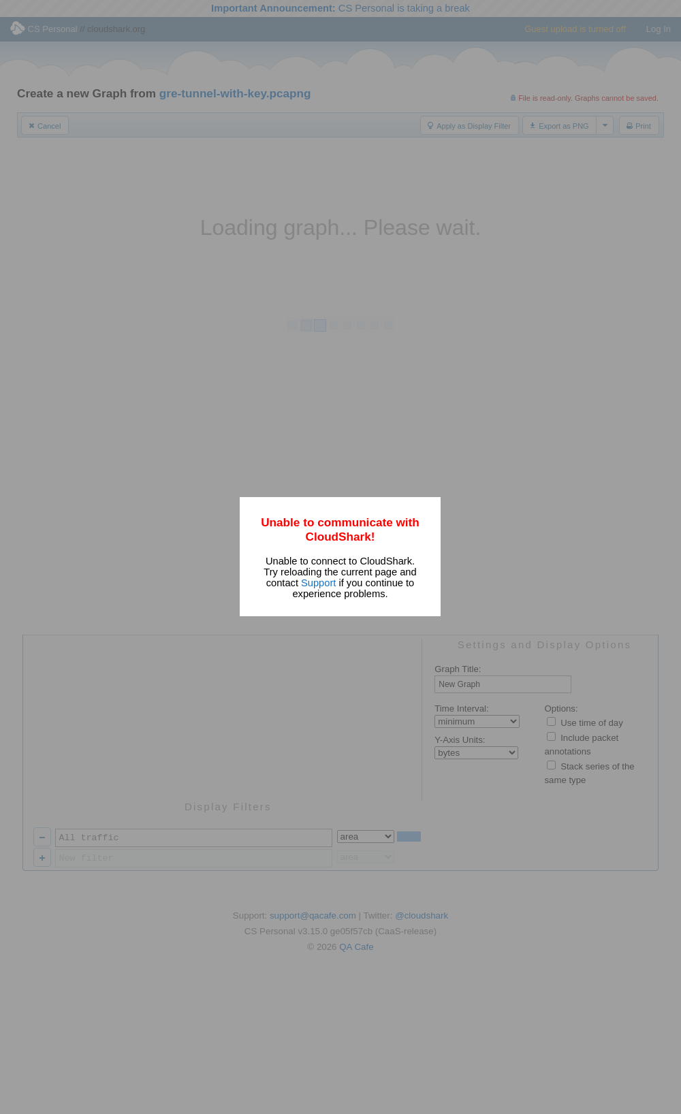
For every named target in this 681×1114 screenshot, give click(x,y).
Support (318, 582)
